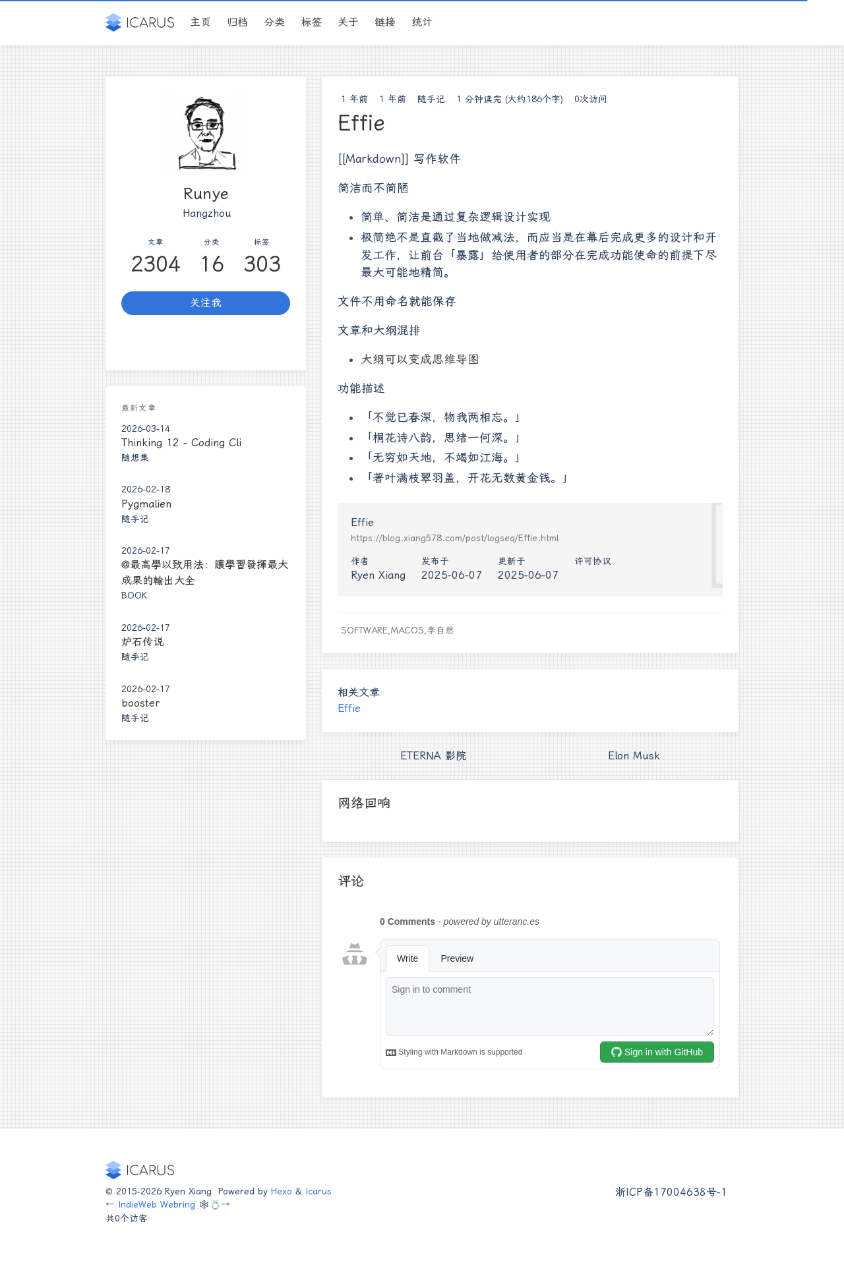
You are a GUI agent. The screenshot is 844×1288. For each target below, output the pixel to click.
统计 (422, 22)
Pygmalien (146, 504)
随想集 (135, 457)
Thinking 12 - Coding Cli (181, 442)
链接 (385, 22)
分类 (274, 22)
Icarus (318, 1191)
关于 (348, 22)
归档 (237, 22)
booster (140, 703)
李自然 (440, 630)
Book (134, 595)
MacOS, (408, 630)
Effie (349, 708)
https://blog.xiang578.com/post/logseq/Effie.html (454, 538)
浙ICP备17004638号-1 (671, 1192)
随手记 (431, 99)
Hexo (281, 1191)
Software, (365, 630)
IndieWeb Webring (156, 1204)
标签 (311, 22)
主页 (200, 22)
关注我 (206, 303)
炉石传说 (142, 641)
